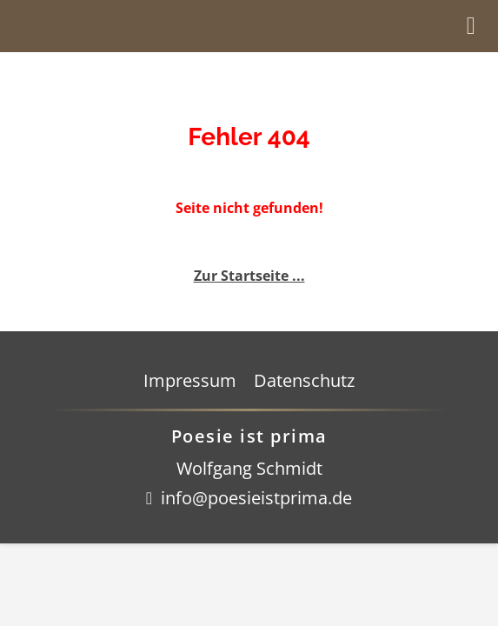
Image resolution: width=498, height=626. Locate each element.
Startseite (133, 26)
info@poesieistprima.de (256, 497)
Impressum (189, 380)
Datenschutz (304, 380)
